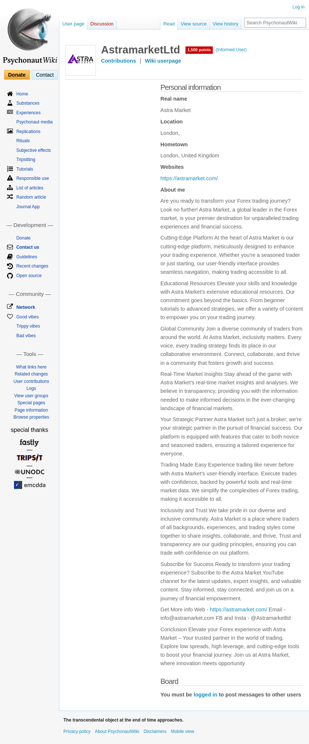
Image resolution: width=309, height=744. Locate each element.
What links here (31, 367)
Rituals (23, 140)
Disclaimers (154, 731)
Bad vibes (26, 335)
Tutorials (24, 169)
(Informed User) (231, 49)
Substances (27, 103)
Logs (31, 388)
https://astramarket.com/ (189, 178)
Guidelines (26, 256)
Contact (44, 75)
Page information (31, 410)
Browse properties (31, 417)
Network (25, 307)
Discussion (102, 24)
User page (73, 24)
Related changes (31, 374)
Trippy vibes (28, 326)
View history (226, 24)
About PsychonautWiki (117, 731)
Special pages (31, 402)
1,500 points (199, 50)
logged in (205, 695)
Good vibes (27, 316)
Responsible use (32, 178)
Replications (28, 131)
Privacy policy (76, 731)
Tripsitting (25, 159)
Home (22, 94)
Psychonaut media (34, 122)
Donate (16, 75)
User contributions (31, 381)
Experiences (28, 112)
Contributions (118, 61)
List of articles (29, 188)
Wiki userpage (163, 61)
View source (194, 24)
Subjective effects (33, 150)
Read (169, 24)
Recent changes (32, 266)
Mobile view (182, 731)
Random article (31, 197)
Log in (298, 7)
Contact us (27, 247)
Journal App (27, 206)
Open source (29, 275)
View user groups (31, 395)
